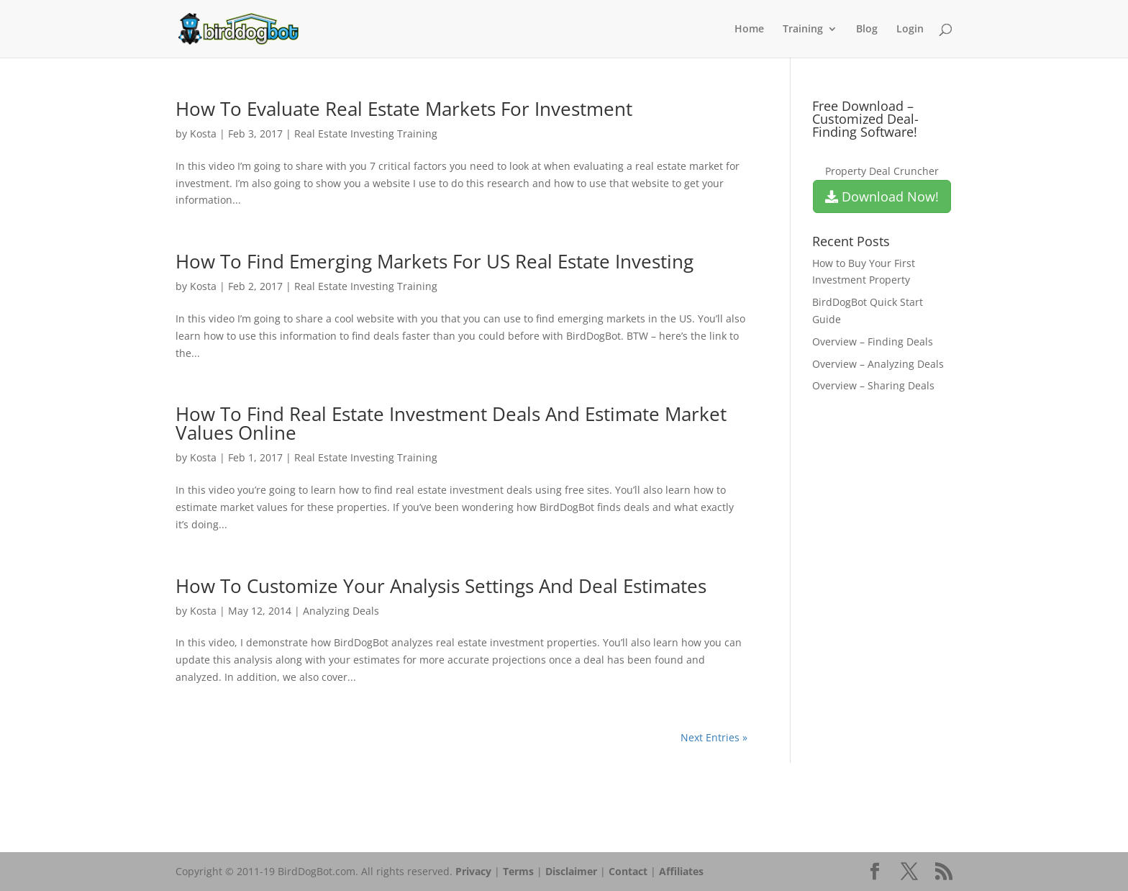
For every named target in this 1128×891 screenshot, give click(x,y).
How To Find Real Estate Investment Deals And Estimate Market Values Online (451, 423)
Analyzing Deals (341, 611)
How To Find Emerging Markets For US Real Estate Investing (434, 261)
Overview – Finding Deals (872, 341)
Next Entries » (714, 737)
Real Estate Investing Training (365, 133)
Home (749, 29)
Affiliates (681, 871)
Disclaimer (571, 871)
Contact (628, 871)
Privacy (473, 871)
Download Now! (882, 196)
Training (803, 29)
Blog (867, 29)
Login (910, 29)
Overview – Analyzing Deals (878, 364)
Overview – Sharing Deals (873, 385)
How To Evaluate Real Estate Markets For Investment (404, 109)
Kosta (203, 133)
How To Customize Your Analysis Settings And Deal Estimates (441, 586)
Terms (518, 871)
